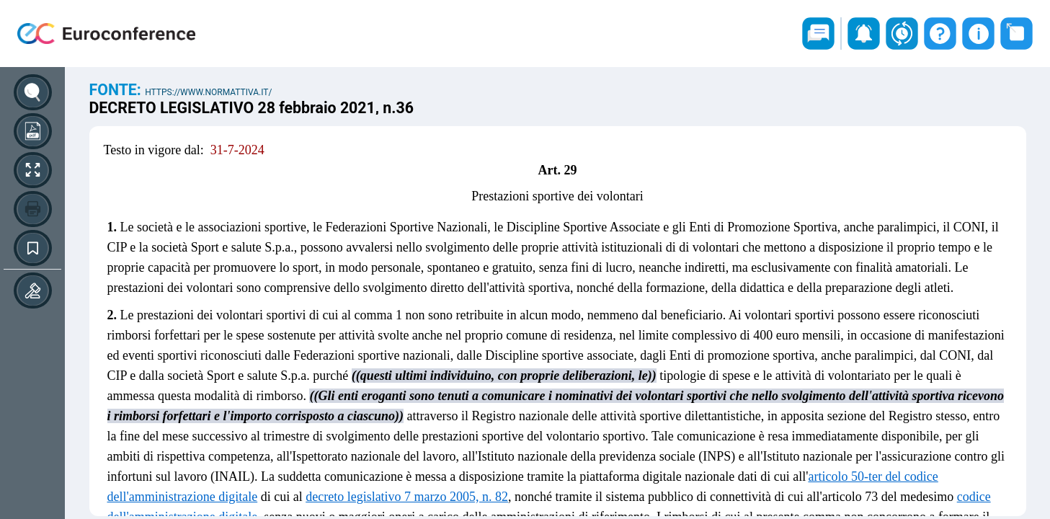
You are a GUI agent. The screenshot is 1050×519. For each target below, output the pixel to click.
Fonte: (117, 90)
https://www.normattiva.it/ (208, 92)
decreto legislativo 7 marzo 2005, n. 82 (407, 496)
